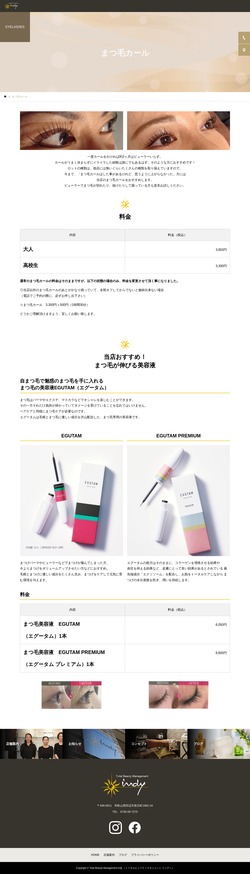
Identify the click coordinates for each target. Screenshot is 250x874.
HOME (95, 854)
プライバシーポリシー (145, 854)
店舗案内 (109, 854)
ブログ (123, 854)
